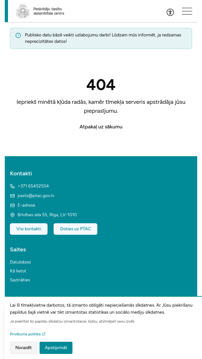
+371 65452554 (29, 186)
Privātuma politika (28, 334)
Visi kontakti (28, 229)
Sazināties (20, 280)
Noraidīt (23, 347)
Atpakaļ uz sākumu (100, 127)
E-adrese (22, 205)
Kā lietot (18, 271)
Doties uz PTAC (75, 229)
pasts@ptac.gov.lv (32, 195)
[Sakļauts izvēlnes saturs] (187, 11)
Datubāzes (20, 262)
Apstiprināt (56, 347)
